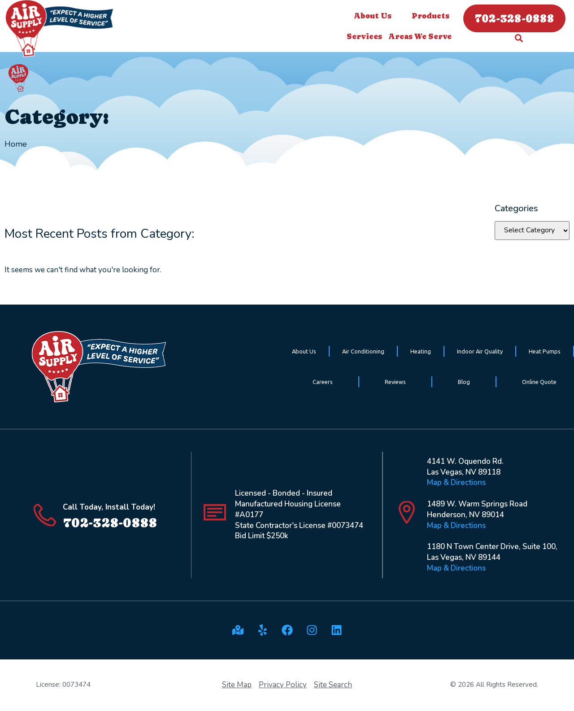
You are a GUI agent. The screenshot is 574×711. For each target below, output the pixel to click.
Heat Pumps (545, 351)
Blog (464, 382)
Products (430, 15)
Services (367, 36)
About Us (375, 15)
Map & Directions (456, 482)
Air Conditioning (363, 351)
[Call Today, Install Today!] (45, 515)
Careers (323, 382)
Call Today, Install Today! (109, 507)
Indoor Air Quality (480, 351)
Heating (420, 351)
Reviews (395, 382)
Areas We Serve (422, 36)
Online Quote (539, 382)
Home (15, 144)
